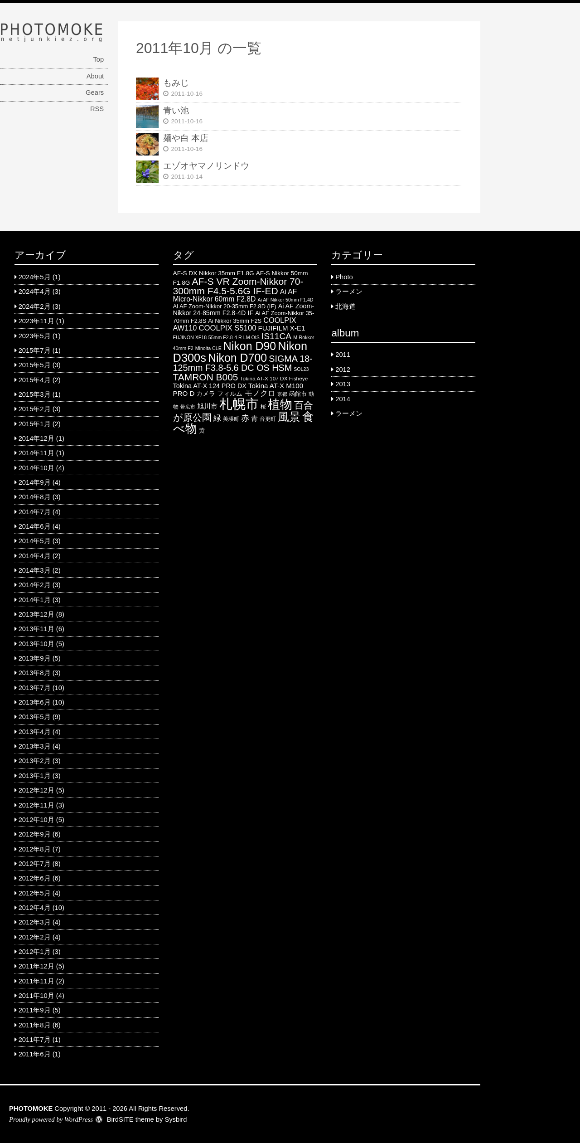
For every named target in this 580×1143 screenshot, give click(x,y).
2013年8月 (35, 672)
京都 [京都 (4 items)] (282, 394)
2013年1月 (35, 775)
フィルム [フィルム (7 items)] (229, 393)
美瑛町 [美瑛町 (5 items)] (231, 419)
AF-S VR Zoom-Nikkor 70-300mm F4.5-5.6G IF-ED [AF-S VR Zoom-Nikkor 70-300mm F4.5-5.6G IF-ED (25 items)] (238, 286)
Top (98, 59)
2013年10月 (36, 643)
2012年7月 (35, 863)
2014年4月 (35, 555)
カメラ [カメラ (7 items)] (205, 393)
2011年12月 (36, 966)
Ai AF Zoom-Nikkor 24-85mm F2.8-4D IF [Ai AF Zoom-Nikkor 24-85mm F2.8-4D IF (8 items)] (243, 309)
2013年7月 (35, 687)
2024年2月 (35, 306)
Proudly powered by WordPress (51, 1119)
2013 (342, 384)
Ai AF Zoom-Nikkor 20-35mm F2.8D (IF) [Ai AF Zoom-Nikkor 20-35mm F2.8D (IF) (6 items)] (224, 306)
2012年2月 (35, 937)
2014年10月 (36, 468)
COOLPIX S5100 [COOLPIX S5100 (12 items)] (227, 328)
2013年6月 (35, 702)
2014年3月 (35, 570)
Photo (344, 277)
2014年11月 (36, 453)
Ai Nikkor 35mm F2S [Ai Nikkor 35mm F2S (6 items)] (234, 320)
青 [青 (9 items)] (254, 418)
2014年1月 (35, 599)
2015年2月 (35, 409)
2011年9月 (35, 1010)
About (95, 76)
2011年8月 (35, 1025)
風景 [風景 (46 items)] (289, 416)
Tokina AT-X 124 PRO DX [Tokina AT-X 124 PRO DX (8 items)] (209, 385)
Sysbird (175, 1119)
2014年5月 (35, 541)
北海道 (345, 306)
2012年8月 (35, 849)
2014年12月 (36, 438)
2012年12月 (36, 790)
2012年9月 (35, 834)
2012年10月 (36, 819)
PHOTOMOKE (31, 1108)
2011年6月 (35, 1054)
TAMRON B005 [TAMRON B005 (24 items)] (205, 377)
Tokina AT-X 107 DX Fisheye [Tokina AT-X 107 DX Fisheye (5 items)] (274, 378)
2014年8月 (35, 497)
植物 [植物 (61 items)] (280, 404)
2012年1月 (35, 951)
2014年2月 (35, 585)
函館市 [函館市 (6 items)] (298, 393)
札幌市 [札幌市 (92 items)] (239, 403)
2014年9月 (35, 482)
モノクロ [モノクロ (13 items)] (260, 393)
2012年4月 (35, 907)
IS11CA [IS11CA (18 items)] (276, 336)
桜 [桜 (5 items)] (263, 407)
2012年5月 (35, 893)
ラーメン (348, 291)
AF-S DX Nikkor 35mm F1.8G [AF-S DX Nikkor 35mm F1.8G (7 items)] (213, 273)
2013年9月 (35, 658)
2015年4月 (35, 380)
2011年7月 (35, 1039)
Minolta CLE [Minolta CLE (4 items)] (208, 348)
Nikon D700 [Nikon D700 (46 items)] (237, 357)
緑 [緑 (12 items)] (217, 418)
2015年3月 (35, 394)
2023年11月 (36, 321)
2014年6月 (35, 526)
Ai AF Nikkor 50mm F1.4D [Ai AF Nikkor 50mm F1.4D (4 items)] (285, 299)
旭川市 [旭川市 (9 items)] (207, 406)
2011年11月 (36, 981)
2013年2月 (35, 760)
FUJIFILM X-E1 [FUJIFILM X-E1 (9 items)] (281, 328)
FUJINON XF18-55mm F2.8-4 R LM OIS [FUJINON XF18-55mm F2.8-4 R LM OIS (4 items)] (216, 337)
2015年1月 (35, 424)
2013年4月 (35, 731)
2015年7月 (35, 350)
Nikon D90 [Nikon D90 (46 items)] (249, 346)
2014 (342, 399)
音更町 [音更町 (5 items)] (268, 419)
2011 (342, 354)
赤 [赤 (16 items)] (245, 418)
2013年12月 (36, 614)
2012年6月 (35, 878)
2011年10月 (36, 995)
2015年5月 (35, 365)
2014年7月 (35, 512)
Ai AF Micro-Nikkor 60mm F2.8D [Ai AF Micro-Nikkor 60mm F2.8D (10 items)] (235, 295)
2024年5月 (35, 277)
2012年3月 (35, 922)
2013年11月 (36, 628)
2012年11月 (36, 805)
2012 (342, 369)
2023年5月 (35, 336)
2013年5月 (35, 716)
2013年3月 (35, 746)
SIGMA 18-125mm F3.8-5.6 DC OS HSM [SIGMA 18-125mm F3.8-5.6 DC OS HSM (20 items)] (243, 363)
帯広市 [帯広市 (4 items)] (187, 406)
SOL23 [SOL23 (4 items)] (301, 369)
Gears (95, 92)
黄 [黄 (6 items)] (202, 430)
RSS (97, 108)
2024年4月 (35, 291)
